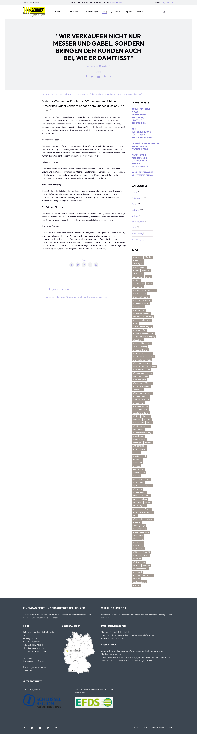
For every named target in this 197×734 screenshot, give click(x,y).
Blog (104, 11)
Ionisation (136, 210)
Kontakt (139, 11)
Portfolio (59, 11)
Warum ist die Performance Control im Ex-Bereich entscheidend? (140, 161)
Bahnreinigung (138, 239)
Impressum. (28, 658)
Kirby (171, 727)
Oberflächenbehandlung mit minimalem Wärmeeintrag (146, 146)
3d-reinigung (137, 233)
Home (44, 94)
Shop (115, 11)
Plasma (135, 204)
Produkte (75, 11)
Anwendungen (91, 11)
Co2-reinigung (138, 198)
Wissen (135, 192)
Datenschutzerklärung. (33, 661)
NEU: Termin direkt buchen (34, 651)
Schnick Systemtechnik (149, 727)
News (134, 227)
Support (128, 11)
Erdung (135, 216)
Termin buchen (117, 2)
